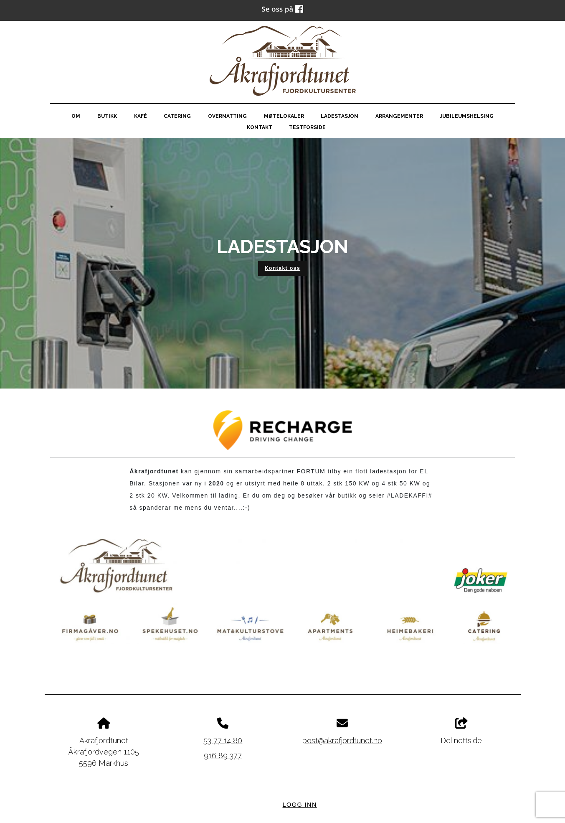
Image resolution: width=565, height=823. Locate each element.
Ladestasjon (339, 116)
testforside (307, 127)
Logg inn (300, 804)
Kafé (140, 116)
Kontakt (259, 127)
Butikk (107, 116)
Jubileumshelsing (467, 116)
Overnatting (227, 116)
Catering (177, 116)
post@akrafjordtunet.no (342, 740)
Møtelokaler (284, 116)
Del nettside (461, 731)
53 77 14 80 (222, 740)
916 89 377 (223, 755)
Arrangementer (399, 116)
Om (75, 116)
